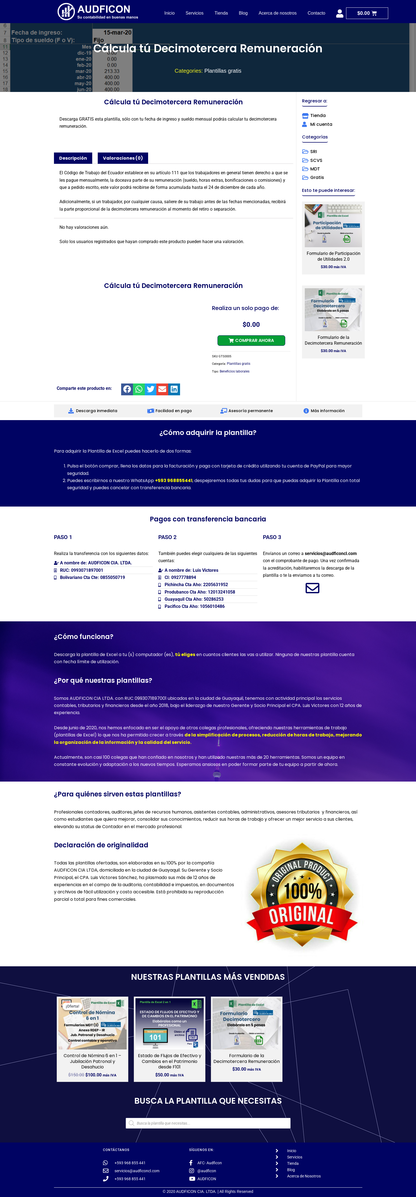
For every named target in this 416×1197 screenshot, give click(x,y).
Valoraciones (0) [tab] (123, 158)
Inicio (169, 13)
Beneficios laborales (234, 371)
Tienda (221, 13)
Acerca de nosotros (278, 13)
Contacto (316, 13)
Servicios (194, 13)
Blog (243, 13)
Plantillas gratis (222, 71)
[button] (251, 340)
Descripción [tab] (73, 158)
